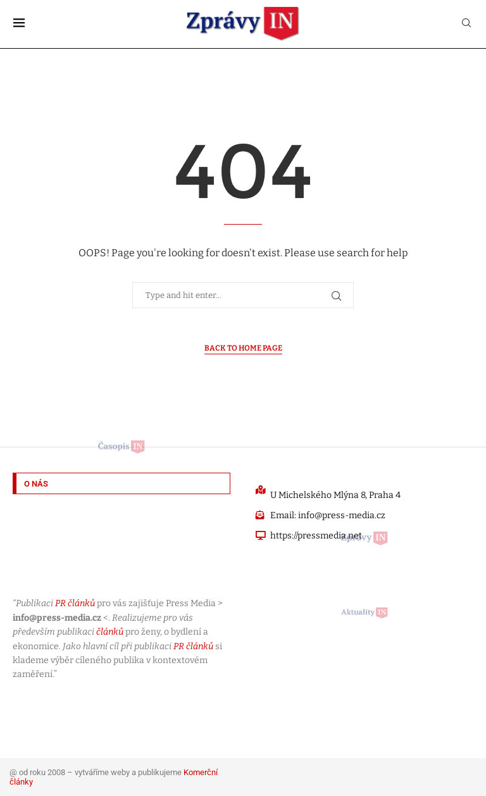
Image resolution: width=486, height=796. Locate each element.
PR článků (75, 603)
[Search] (466, 23)
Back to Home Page (243, 348)
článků (109, 631)
